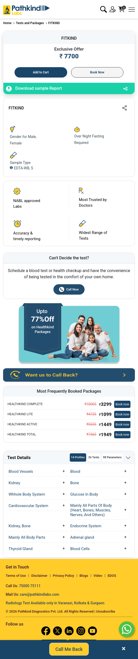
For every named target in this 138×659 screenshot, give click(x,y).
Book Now (97, 72)
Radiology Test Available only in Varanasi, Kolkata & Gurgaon (55, 603)
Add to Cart (41, 72)
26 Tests (93, 457)
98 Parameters (112, 457)
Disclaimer (39, 576)
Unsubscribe (105, 611)
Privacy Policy (63, 576)
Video (98, 576)
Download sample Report (34, 89)
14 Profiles (78, 457)
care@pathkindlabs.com (39, 594)
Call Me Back (68, 649)
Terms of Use (16, 576)
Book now (122, 404)
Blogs (84, 576)
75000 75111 (29, 586)
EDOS (112, 576)
